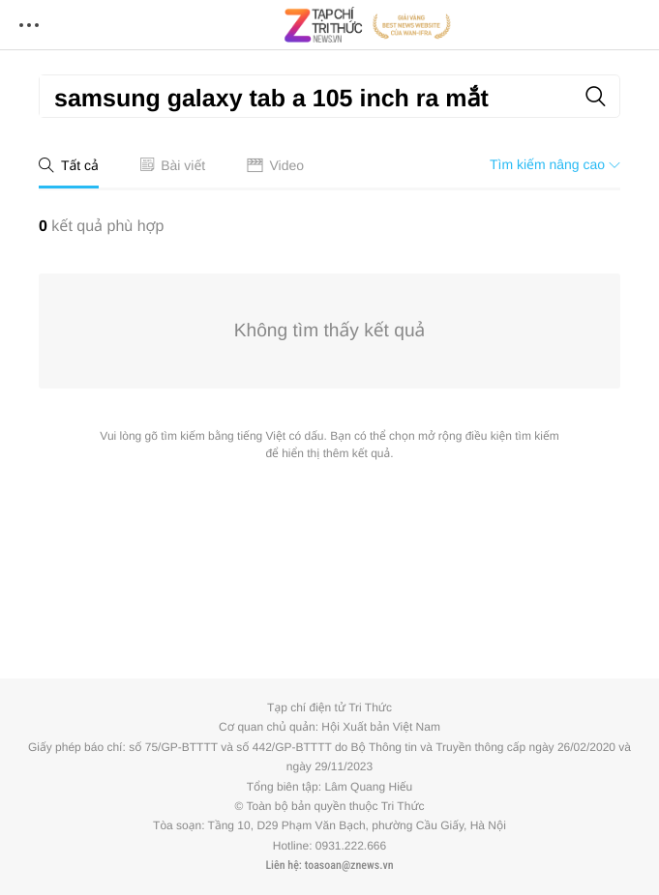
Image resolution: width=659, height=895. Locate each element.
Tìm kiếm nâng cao (555, 164)
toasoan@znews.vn (349, 865)
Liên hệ (281, 865)
